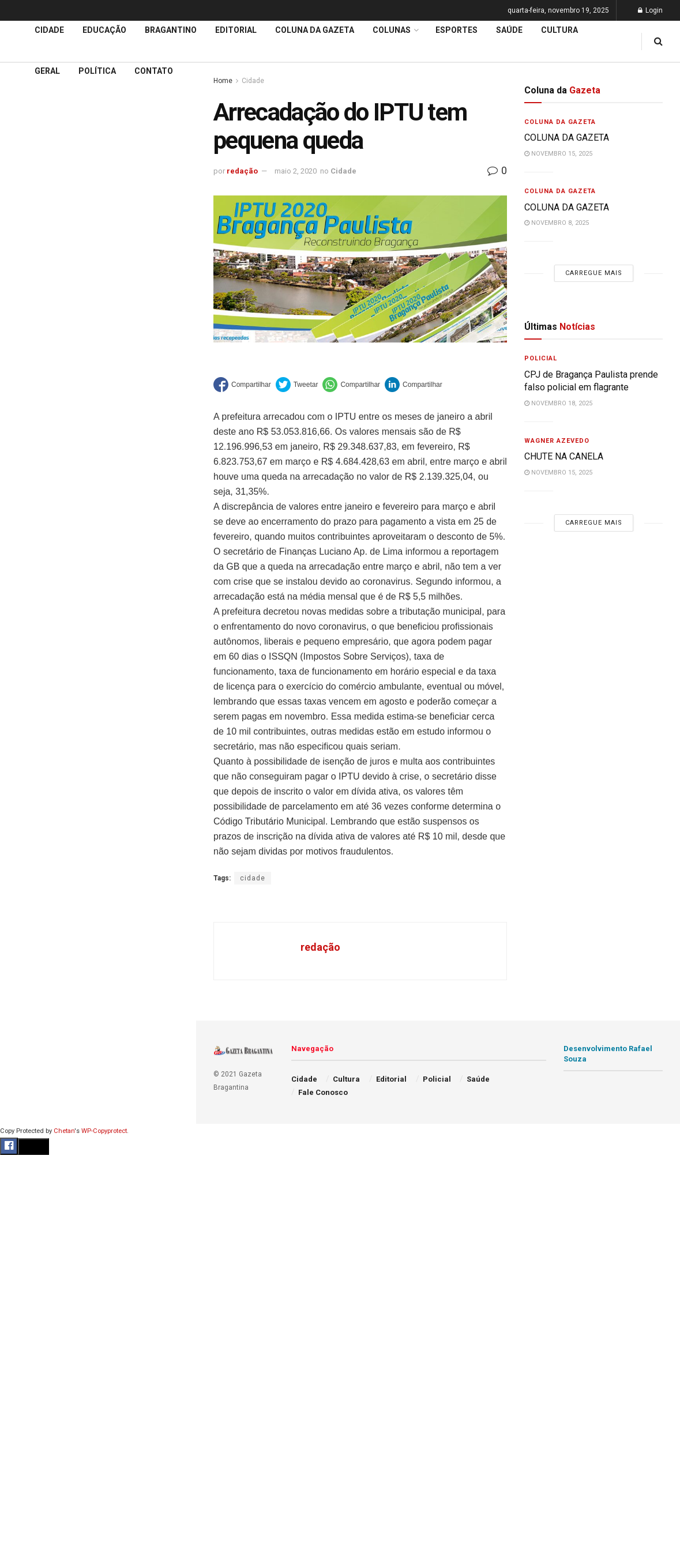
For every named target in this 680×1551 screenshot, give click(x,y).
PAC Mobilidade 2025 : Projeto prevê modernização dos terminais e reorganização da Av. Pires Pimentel (85, 108)
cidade (252, 878)
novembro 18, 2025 (558, 403)
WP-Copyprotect (104, 1131)
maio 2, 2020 (296, 171)
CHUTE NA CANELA (563, 456)
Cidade (25, 299)
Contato (153, 71)
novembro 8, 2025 (556, 223)
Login (650, 10)
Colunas (392, 30)
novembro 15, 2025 (558, 153)
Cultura (559, 30)
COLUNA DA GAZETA (566, 137)
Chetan (64, 1131)
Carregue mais (97, 208)
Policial (540, 358)
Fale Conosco (323, 1092)
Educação (31, 321)
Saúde (509, 30)
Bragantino (171, 30)
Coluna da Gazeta (45, 365)
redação (242, 171)
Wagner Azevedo (556, 441)
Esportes (456, 30)
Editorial (28, 343)
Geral (47, 71)
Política (97, 71)
